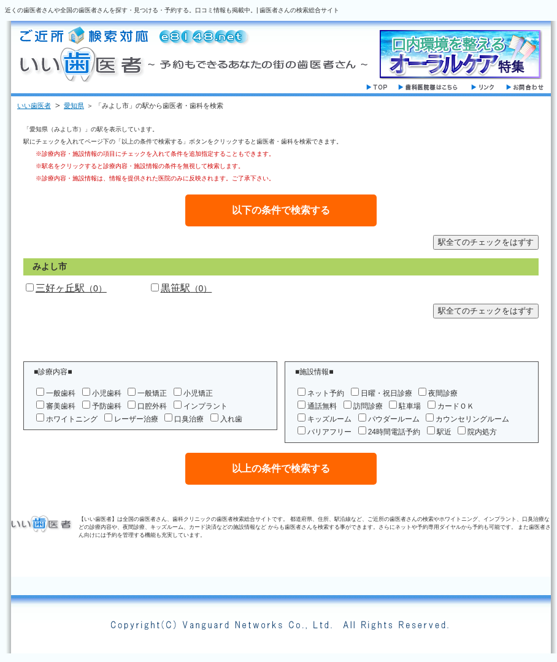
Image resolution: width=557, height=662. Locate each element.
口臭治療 (189, 419)
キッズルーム (329, 419)
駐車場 (410, 406)
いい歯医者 (34, 105)
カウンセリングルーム (472, 419)
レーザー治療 (136, 419)
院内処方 (482, 432)
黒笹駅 (186, 288)
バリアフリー (329, 432)
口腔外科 (152, 406)
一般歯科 (60, 393)
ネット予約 (325, 393)
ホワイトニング (72, 419)
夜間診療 (443, 393)
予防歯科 (106, 406)
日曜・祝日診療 (386, 393)
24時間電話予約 (394, 432)
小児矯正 (198, 393)
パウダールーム (394, 419)
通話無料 (322, 406)
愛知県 (74, 105)
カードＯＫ (455, 406)
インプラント (205, 406)
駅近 (444, 432)
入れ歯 (231, 419)
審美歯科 (60, 406)
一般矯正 (152, 393)
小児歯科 (106, 393)
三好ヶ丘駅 (71, 288)
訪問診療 (368, 406)
